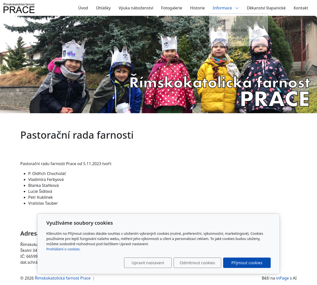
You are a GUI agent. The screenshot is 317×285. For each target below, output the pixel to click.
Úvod (83, 8)
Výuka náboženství (136, 8)
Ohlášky (103, 8)
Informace (226, 8)
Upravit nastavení (148, 262)
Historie (197, 8)
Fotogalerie (171, 8)
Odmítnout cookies (197, 262)
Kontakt (300, 8)
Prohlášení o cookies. (63, 249)
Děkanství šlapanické (266, 8)
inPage (282, 278)
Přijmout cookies (246, 262)
